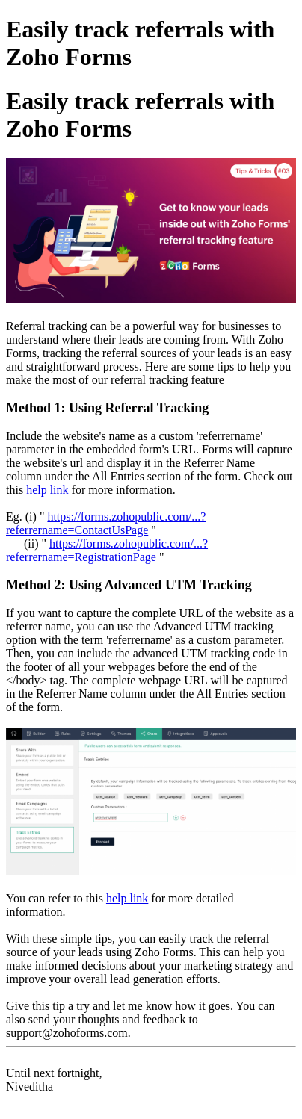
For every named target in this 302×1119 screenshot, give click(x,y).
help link (47, 489)
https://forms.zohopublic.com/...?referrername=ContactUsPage (106, 523)
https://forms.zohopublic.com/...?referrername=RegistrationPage (107, 550)
